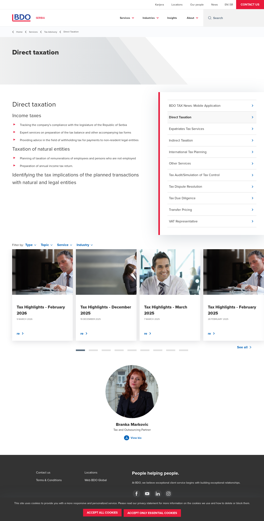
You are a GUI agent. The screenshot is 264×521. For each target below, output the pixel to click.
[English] (226, 4)
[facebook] (136, 493)
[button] (250, 4)
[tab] (80, 352)
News (214, 4)
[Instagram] (168, 493)
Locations (177, 4)
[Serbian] (231, 4)
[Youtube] (147, 493)
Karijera (159, 4)
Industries (149, 18)
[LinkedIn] (157, 493)
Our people (197, 4)
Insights (172, 18)
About (190, 18)
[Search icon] (210, 18)
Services (125, 18)
